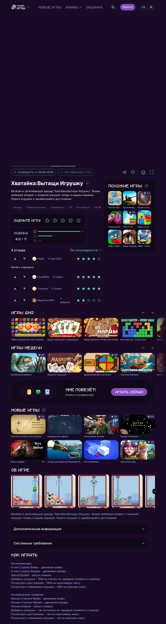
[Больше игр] (146, 185)
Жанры (73, 7)
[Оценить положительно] (15, 258)
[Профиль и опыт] (147, 7)
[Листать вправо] (152, 312)
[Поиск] (113, 7)
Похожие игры (125, 185)
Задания (94, 7)
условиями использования (62, 166)
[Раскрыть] (143, 529)
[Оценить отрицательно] (24, 258)
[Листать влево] (143, 312)
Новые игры (49, 7)
